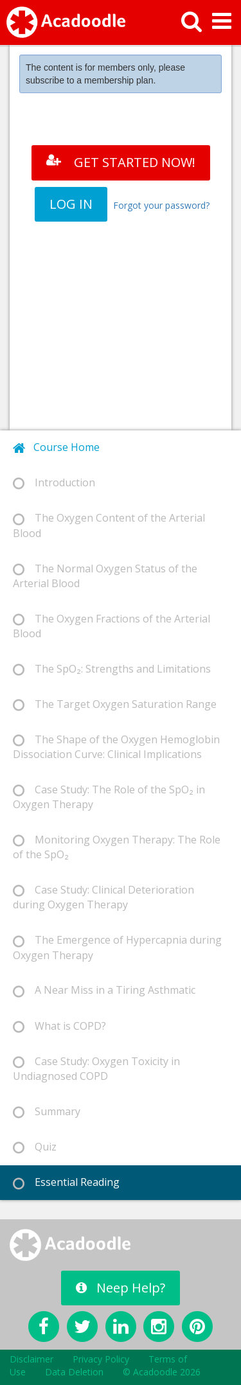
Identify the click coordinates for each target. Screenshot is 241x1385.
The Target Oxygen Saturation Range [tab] (115, 704)
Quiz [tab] (35, 1147)
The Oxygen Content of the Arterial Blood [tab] (109, 525)
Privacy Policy (101, 1359)
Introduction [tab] (54, 482)
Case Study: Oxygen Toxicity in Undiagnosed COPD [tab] (96, 1068)
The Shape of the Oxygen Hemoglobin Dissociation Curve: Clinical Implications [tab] (116, 746)
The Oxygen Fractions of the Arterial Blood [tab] (111, 626)
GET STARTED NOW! (120, 162)
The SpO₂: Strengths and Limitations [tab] (112, 669)
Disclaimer (31, 1359)
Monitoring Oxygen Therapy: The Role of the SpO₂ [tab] (116, 847)
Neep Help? (120, 1287)
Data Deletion (74, 1372)
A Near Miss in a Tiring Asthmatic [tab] (104, 990)
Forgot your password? (161, 205)
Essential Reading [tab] (66, 1182)
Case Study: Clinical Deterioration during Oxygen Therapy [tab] (103, 897)
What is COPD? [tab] (59, 1026)
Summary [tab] (46, 1111)
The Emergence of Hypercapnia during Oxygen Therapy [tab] (117, 947)
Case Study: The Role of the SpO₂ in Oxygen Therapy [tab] (109, 796)
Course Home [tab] (56, 447)
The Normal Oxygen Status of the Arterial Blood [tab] (105, 575)
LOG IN (71, 204)
